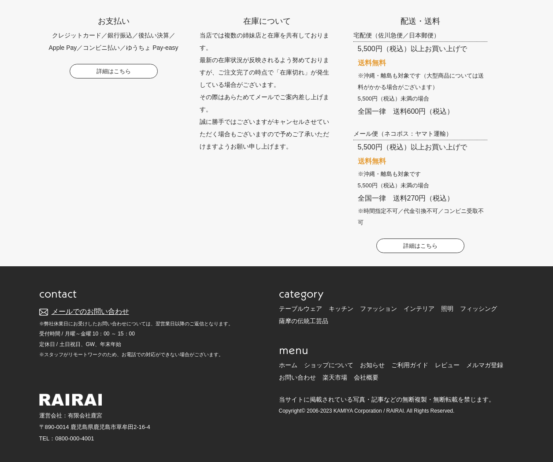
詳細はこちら (113, 71)
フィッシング (478, 308)
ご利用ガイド (409, 365)
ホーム (288, 365)
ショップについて (328, 365)
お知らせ (372, 365)
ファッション (378, 308)
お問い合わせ (297, 377)
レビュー (447, 365)
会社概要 (366, 377)
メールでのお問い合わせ (90, 311)
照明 (447, 308)
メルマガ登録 (484, 365)
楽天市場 (335, 377)
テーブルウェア (300, 308)
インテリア (419, 308)
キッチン (341, 308)
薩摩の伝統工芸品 (303, 320)
